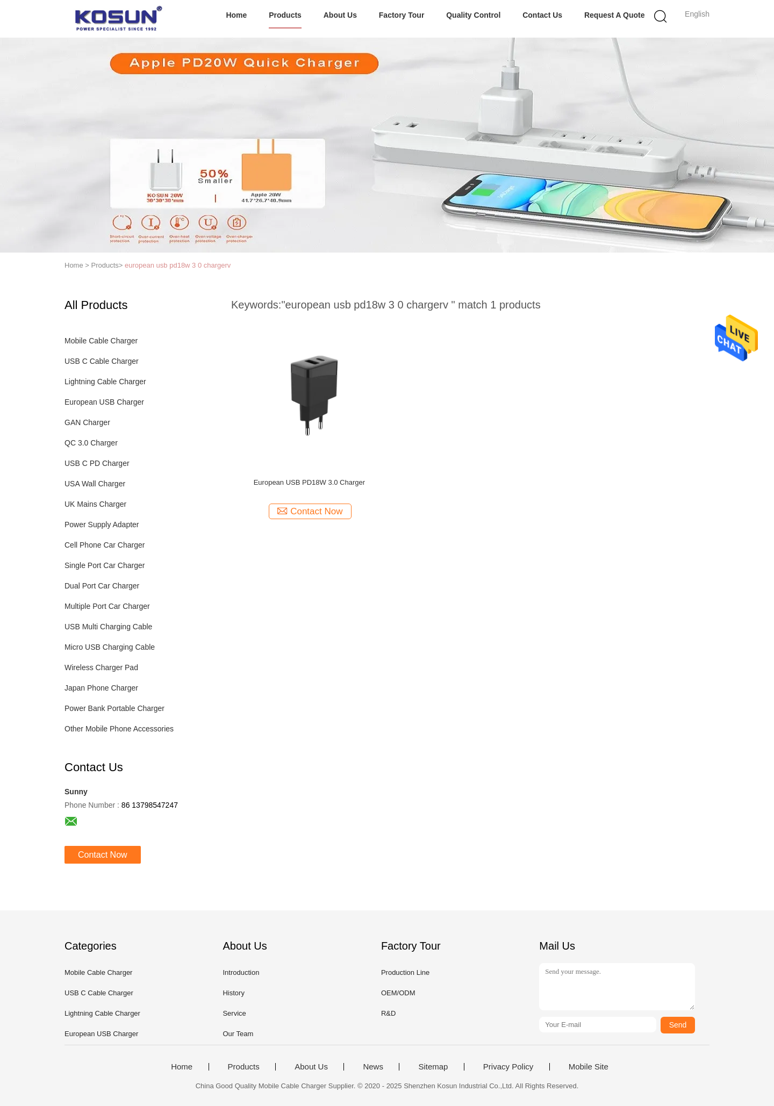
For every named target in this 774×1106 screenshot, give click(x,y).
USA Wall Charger (94, 483)
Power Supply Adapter (101, 524)
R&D (388, 1013)
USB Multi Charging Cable (108, 626)
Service (234, 1013)
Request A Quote (614, 15)
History (233, 993)
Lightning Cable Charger (105, 381)
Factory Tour (402, 15)
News (373, 1067)
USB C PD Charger (97, 463)
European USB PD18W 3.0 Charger (309, 482)
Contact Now (102, 854)
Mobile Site (588, 1067)
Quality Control (473, 15)
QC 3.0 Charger (91, 443)
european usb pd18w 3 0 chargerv (178, 265)
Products (285, 15)
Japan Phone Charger (101, 688)
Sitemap (433, 1067)
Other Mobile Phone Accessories (119, 728)
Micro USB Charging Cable (109, 647)
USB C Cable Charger (101, 361)
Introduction (241, 972)
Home (236, 15)
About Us (340, 15)
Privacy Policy (508, 1067)
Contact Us (542, 15)
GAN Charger (87, 422)
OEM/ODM (398, 993)
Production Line (405, 972)
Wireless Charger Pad (101, 667)
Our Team (238, 1034)
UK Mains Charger (95, 504)
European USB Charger (104, 402)
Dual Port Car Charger (101, 585)
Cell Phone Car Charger (104, 545)
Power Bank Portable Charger (114, 708)
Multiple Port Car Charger (107, 606)
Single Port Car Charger (104, 565)
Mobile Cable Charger (101, 340)
